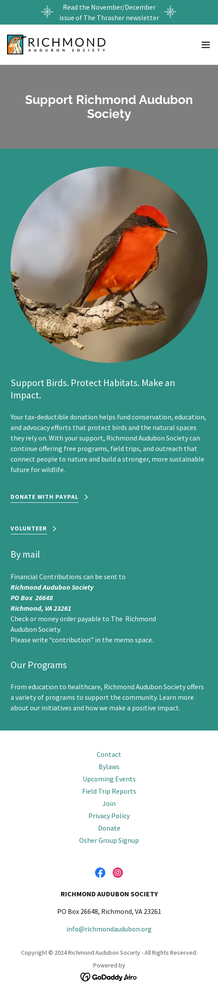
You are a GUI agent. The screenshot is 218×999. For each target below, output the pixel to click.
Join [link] (109, 803)
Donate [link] (109, 828)
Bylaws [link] (109, 766)
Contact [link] (109, 754)
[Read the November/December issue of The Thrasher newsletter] (109, 12)
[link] (56, 44)
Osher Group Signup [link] (109, 840)
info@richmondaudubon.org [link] (109, 928)
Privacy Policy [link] (109, 815)
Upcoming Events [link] (109, 778)
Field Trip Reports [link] (109, 791)
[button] (205, 45)
